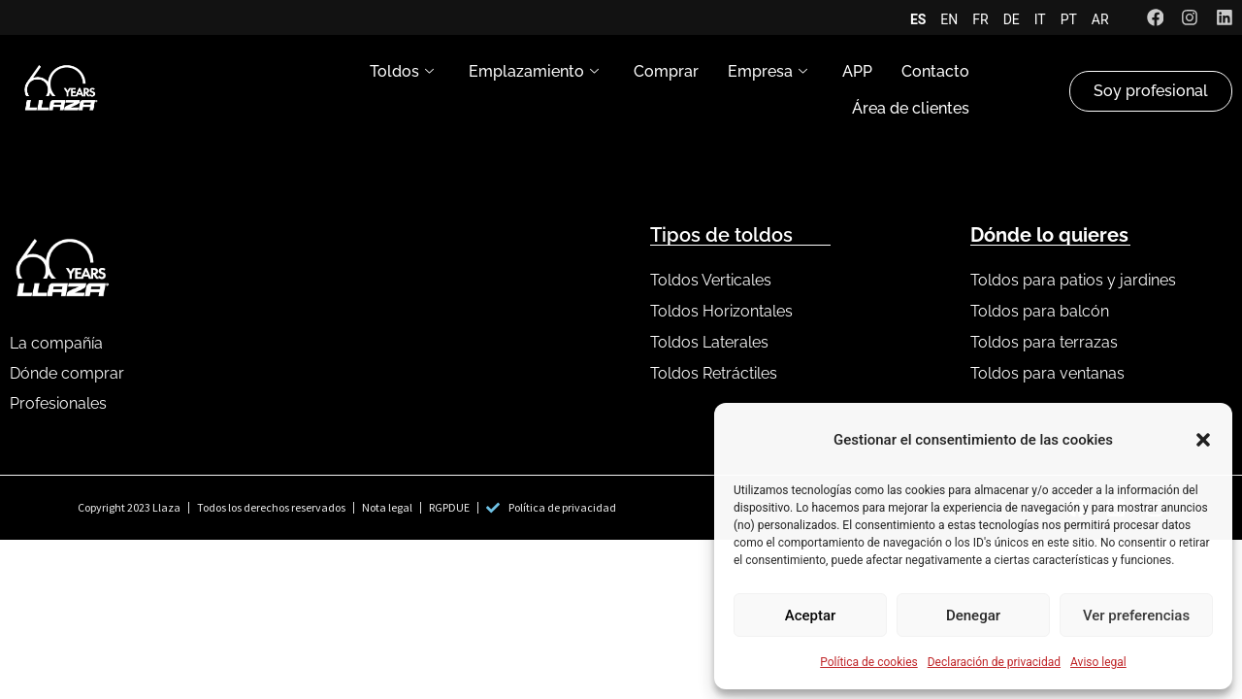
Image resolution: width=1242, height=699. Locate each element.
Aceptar (810, 615)
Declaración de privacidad (994, 662)
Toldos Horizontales (721, 311)
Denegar (973, 615)
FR (980, 19)
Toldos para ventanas (1047, 373)
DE (1010, 19)
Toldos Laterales (709, 342)
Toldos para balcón (1039, 311)
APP (857, 72)
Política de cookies (869, 662)
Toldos (402, 72)
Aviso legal (1098, 662)
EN (949, 19)
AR (1099, 19)
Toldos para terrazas (1044, 342)
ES (917, 19)
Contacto (935, 72)
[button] (1203, 439)
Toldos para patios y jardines (1073, 280)
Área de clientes (910, 109)
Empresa (767, 72)
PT (1068, 19)
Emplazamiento (534, 72)
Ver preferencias (1136, 615)
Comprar (666, 72)
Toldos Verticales (710, 280)
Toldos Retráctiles (713, 373)
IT (1039, 19)
